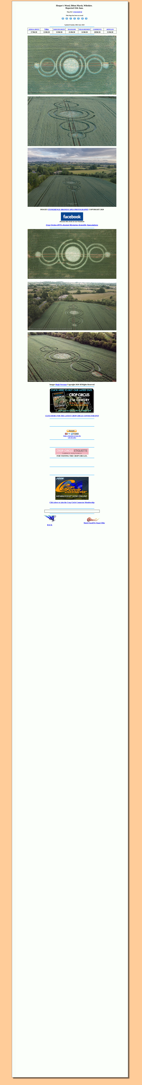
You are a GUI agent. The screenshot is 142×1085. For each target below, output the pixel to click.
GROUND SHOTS (59, 29)
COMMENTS (97, 29)
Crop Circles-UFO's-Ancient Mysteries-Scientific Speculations (72, 225)
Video (46, 29)
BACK (49, 525)
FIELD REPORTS (84, 29)
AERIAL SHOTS (34, 29)
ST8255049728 (77, 12)
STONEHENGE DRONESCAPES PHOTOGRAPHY (68, 209)
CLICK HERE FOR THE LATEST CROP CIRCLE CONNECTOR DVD (72, 416)
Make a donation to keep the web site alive (72, 436)
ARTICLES (110, 29)
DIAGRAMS (72, 29)
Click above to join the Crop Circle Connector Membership (71, 502)
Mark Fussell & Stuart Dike (94, 523)
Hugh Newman (61, 385)
